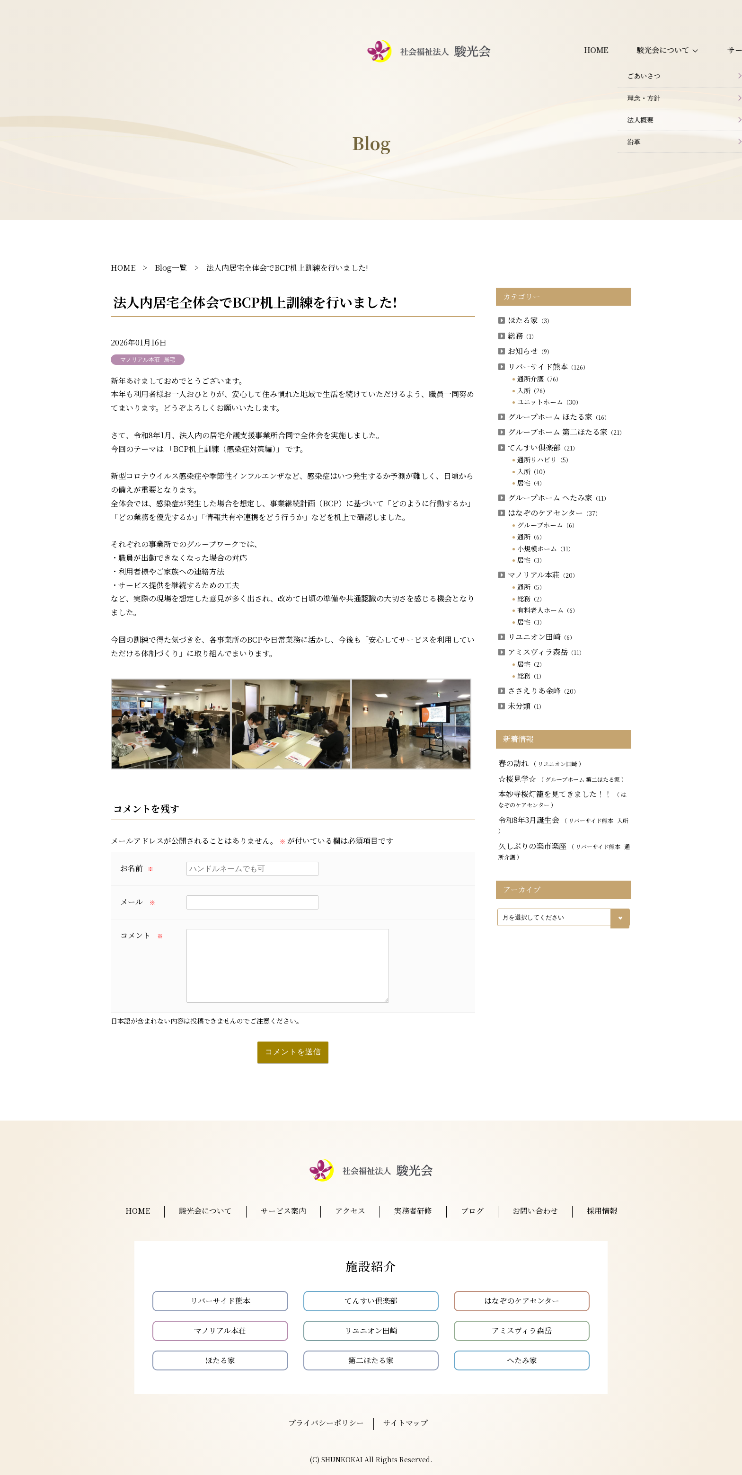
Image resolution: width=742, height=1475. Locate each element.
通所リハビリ (544, 459)
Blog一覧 (171, 267)
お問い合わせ (642, 57)
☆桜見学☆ (562, 778)
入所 (532, 390)
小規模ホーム (545, 548)
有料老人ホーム (547, 610)
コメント (141, 935)
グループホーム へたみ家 (554, 497)
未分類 (521, 705)
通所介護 (539, 378)
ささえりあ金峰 (538, 690)
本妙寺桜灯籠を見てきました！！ (562, 798)
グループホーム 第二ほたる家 (561, 431)
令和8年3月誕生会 (563, 824)
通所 (531, 536)
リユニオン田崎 (536, 636)
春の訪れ (541, 763)
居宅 (531, 482)
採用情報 (699, 57)
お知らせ (525, 350)
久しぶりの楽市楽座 (564, 850)
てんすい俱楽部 (538, 447)
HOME (123, 267)
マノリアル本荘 (538, 574)
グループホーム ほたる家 (554, 416)
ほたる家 (525, 320)
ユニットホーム (549, 401)
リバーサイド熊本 (543, 366)
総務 (517, 335)
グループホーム (547, 525)
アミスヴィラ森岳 (541, 651)
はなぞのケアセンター (549, 512)
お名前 (136, 868)
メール (137, 901)
